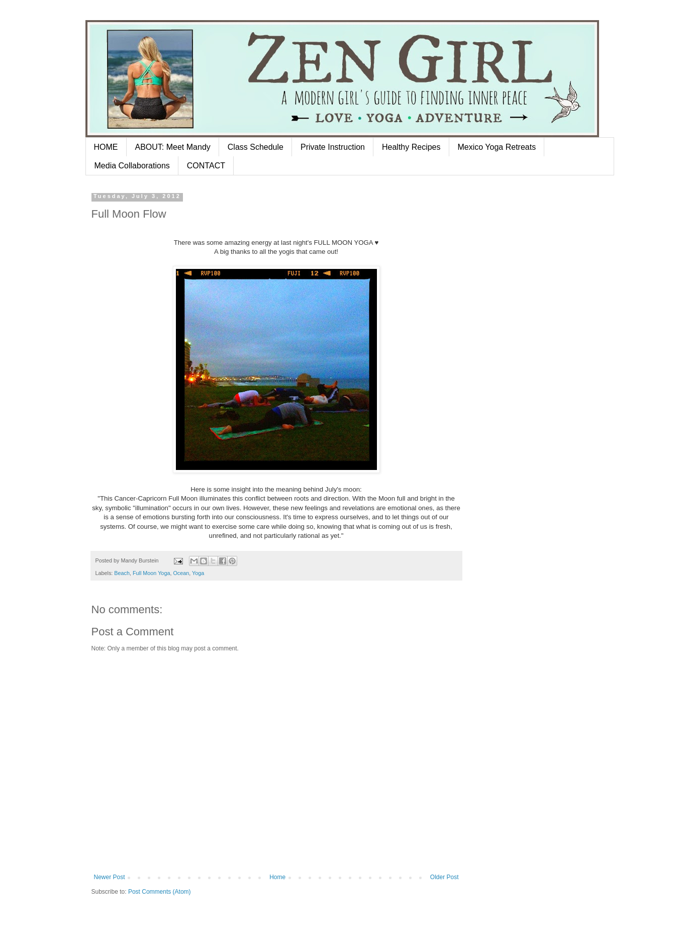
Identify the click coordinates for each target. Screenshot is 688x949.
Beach (122, 573)
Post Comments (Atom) (159, 891)
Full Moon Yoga (151, 573)
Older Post (444, 877)
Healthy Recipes (411, 147)
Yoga (198, 573)
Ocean (181, 573)
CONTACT (206, 165)
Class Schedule (255, 147)
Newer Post (109, 877)
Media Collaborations (132, 165)
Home (277, 877)
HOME (106, 147)
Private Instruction (333, 147)
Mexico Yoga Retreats (497, 147)
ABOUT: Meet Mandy (173, 147)
